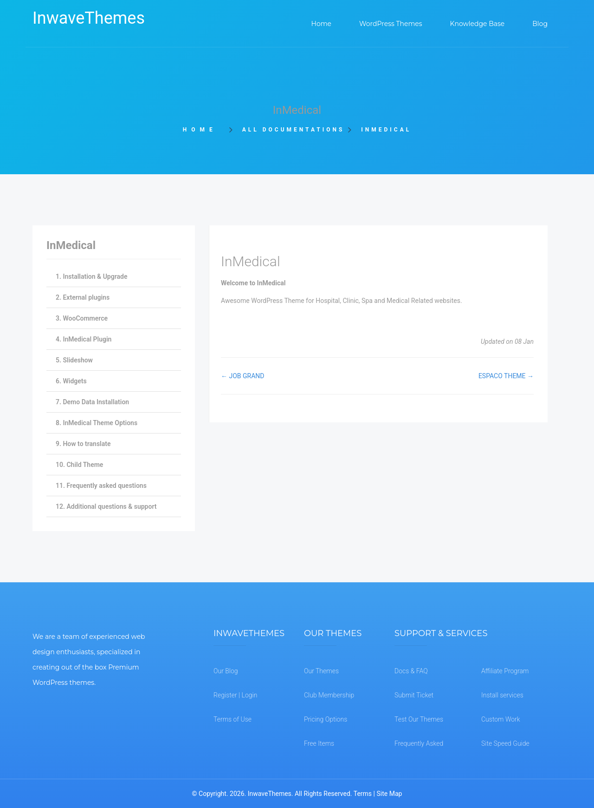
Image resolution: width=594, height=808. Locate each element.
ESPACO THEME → (506, 376)
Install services (502, 695)
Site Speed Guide (505, 743)
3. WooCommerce (82, 318)
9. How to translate (83, 443)
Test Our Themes (418, 719)
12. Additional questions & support (106, 506)
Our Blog (225, 671)
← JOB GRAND (243, 376)
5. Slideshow (74, 360)
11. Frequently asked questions (101, 485)
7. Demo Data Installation (92, 402)
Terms (363, 793)
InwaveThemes (88, 18)
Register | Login (235, 695)
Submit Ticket (413, 695)
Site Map (389, 793)
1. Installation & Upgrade (91, 276)
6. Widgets (71, 381)
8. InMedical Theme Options (96, 423)
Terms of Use (232, 719)
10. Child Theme (79, 464)
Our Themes (321, 671)
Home (203, 129)
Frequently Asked (418, 743)
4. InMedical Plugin (83, 339)
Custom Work (500, 719)
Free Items (319, 743)
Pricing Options (325, 719)
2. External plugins (83, 297)
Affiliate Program (505, 671)
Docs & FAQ (411, 671)
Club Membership (329, 695)
